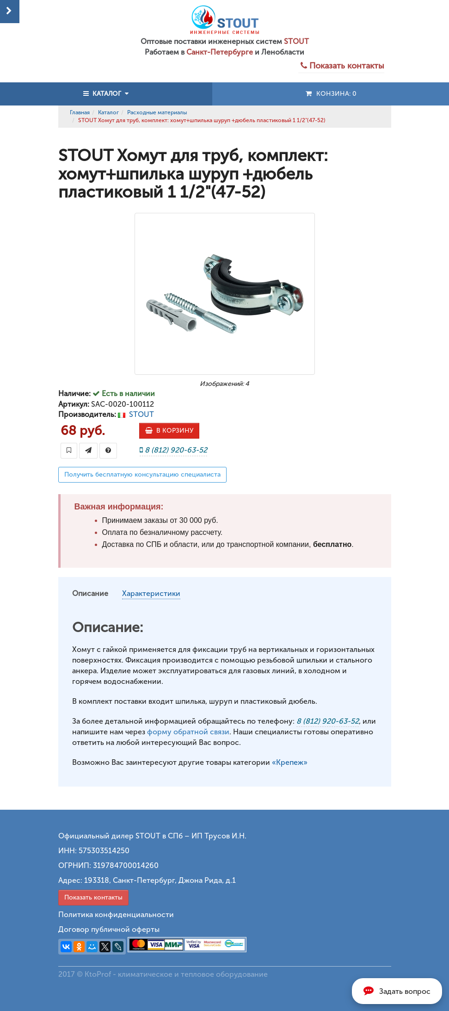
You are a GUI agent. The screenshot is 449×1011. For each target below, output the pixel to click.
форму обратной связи (188, 731)
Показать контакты (93, 897)
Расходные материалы (157, 112)
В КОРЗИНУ (169, 430)
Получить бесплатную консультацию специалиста (142, 474)
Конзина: (330, 94)
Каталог (108, 112)
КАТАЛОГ (106, 94)
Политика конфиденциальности (116, 914)
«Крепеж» (290, 762)
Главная (80, 112)
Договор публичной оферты (109, 929)
